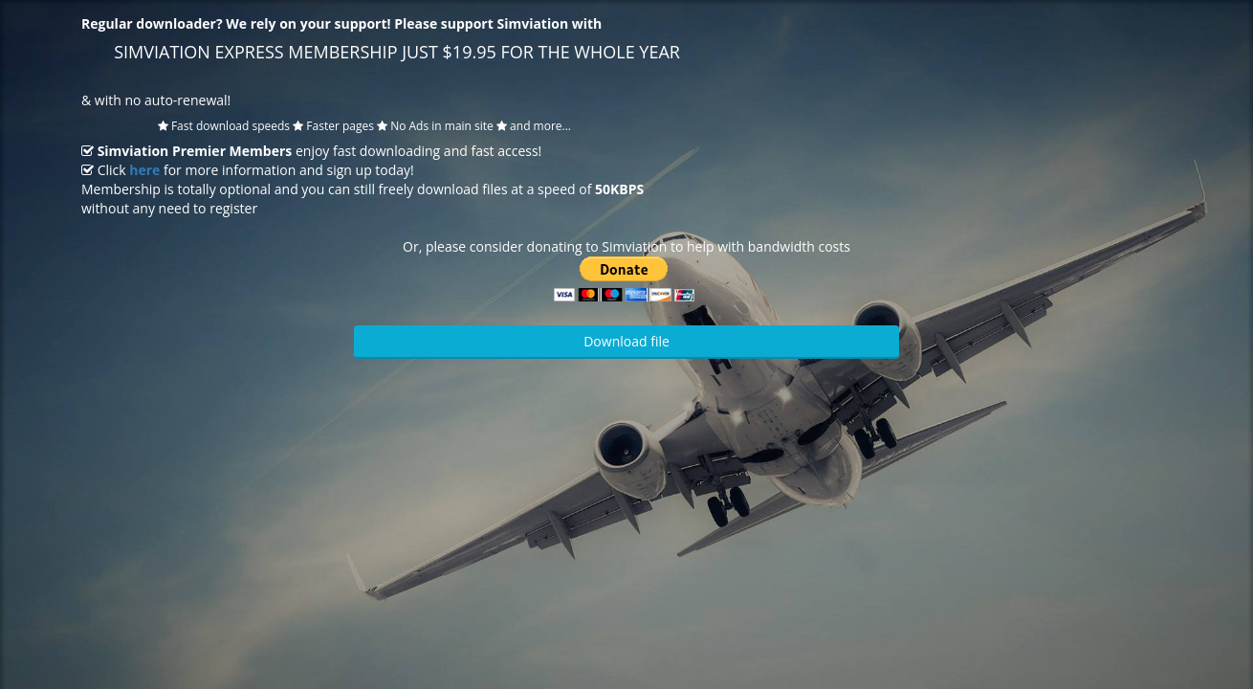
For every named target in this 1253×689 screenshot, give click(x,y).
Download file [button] (626, 341)
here (144, 170)
